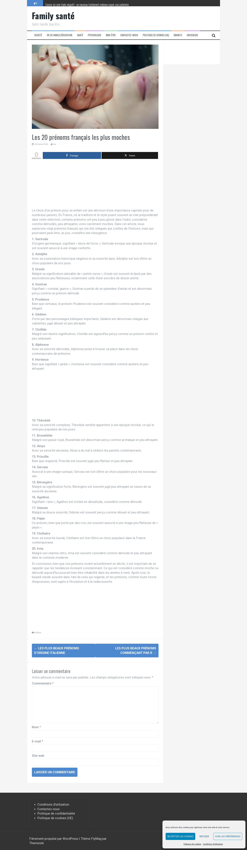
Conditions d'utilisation (53, 804)
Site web (38, 755)
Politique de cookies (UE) (156, 35)
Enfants (178, 35)
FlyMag (96, 838)
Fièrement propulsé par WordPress (54, 838)
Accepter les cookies (180, 836)
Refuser (204, 836)
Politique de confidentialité (56, 813)
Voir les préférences (228, 836)
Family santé (53, 15)
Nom (36, 727)
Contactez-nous (129, 35)
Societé (38, 35)
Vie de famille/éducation (59, 35)
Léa (54, 144)
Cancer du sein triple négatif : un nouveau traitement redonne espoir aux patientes (87, 5)
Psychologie (94, 35)
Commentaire (43, 683)
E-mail (37, 741)
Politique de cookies (192, 844)
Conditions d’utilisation (213, 844)
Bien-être (111, 35)
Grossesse (192, 35)
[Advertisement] (95, 185)
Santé (80, 35)
